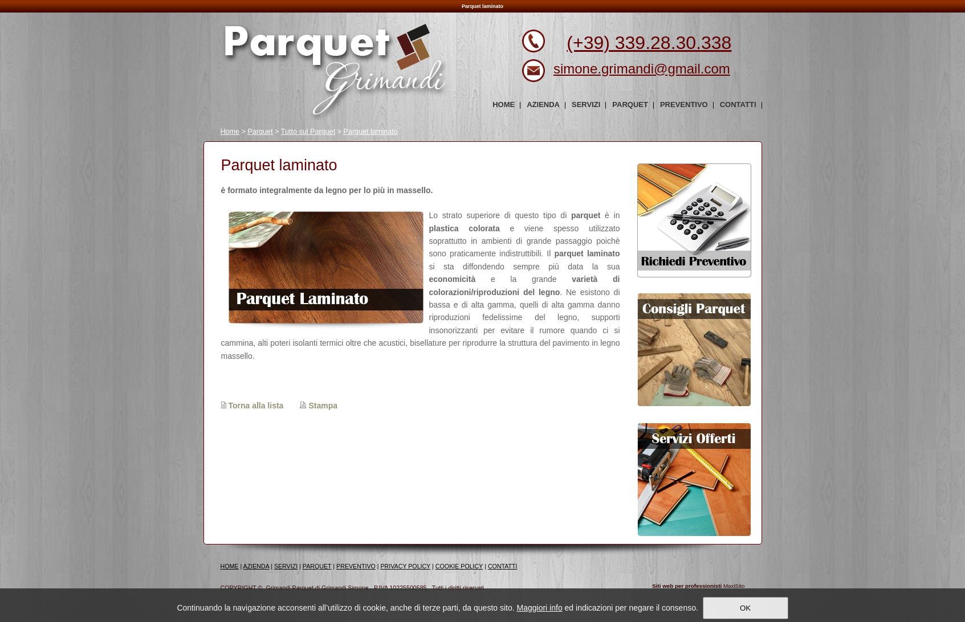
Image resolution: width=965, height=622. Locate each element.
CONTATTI (503, 566)
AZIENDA (256, 566)
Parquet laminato (370, 132)
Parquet (259, 132)
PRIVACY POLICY (406, 566)
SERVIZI (286, 566)
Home (230, 132)
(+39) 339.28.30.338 (649, 42)
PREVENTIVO (356, 566)
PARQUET (317, 566)
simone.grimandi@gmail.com (641, 68)
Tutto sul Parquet (308, 132)
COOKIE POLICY (459, 566)
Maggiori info (540, 607)
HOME (230, 566)
